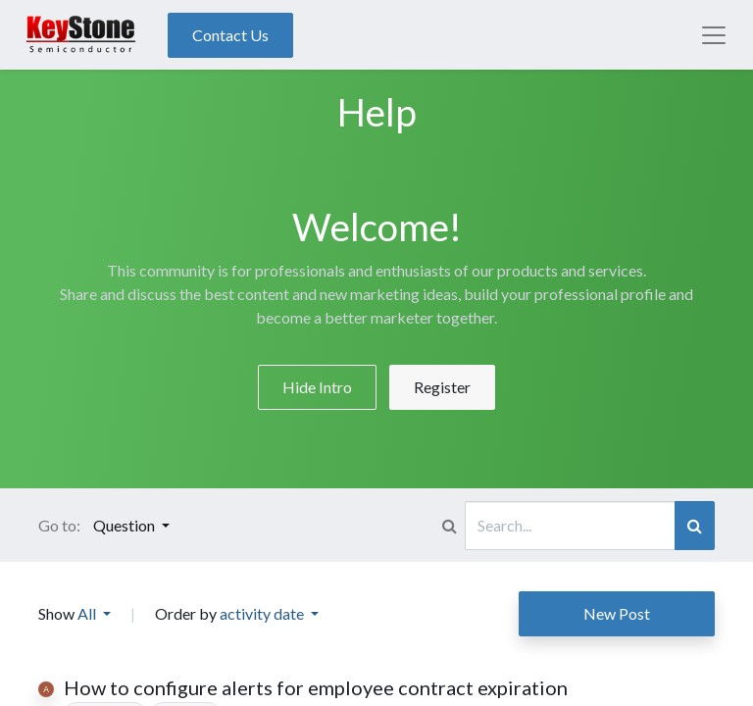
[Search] (695, 525)
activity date (263, 613)
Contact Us (230, 34)
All (88, 613)
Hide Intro (317, 387)
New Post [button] (616, 613)
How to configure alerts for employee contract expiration (316, 687)
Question (125, 525)
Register (442, 387)
